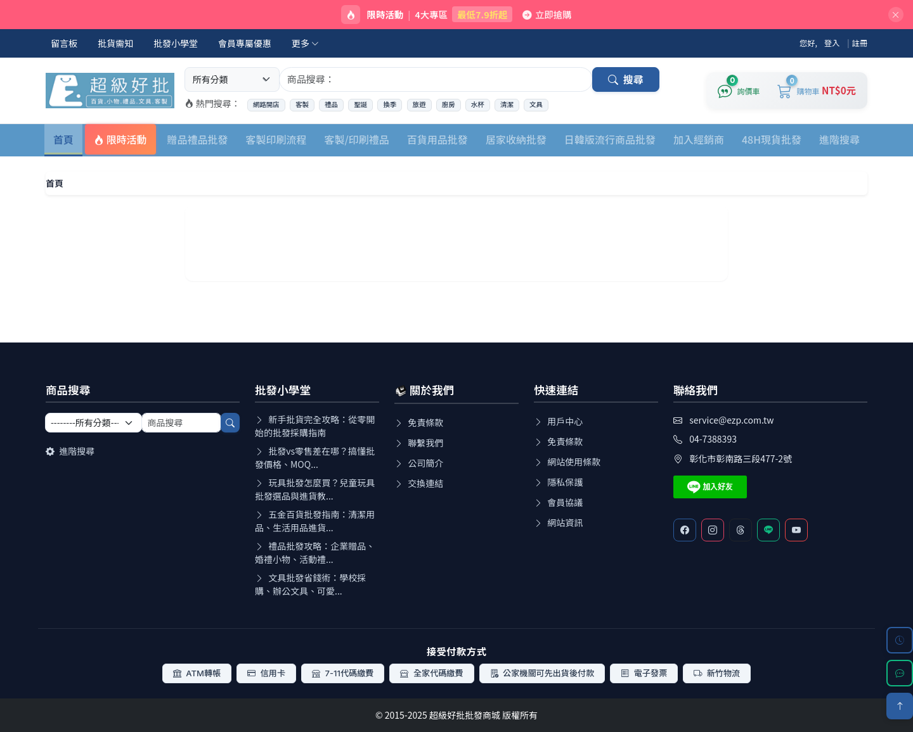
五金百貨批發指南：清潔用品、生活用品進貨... (315, 521)
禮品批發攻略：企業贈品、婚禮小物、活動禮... (315, 552)
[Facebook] (684, 530)
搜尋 (626, 79)
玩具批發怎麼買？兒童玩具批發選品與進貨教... (315, 489)
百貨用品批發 (437, 139)
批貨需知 (115, 43)
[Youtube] (796, 530)
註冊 (860, 43)
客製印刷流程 (276, 139)
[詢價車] (738, 90)
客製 (302, 105)
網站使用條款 (567, 461)
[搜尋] (230, 422)
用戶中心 (558, 421)
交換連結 (418, 483)
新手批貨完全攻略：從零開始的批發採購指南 (315, 426)
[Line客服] (768, 530)
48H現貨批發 (771, 139)
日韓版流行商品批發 (610, 139)
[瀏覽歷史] (899, 640)
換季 (389, 105)
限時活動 (120, 139)
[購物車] (816, 90)
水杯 (477, 105)
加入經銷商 (698, 139)
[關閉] (895, 14)
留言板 (64, 43)
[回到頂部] (899, 706)
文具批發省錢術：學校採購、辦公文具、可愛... (310, 584)
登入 (832, 43)
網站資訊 (558, 522)
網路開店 (266, 105)
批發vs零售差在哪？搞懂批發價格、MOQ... (315, 457)
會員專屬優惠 (244, 43)
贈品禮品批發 (197, 139)
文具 (536, 105)
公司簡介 (418, 463)
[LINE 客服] (899, 673)
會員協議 (558, 502)
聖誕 (360, 105)
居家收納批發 (516, 139)
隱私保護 (558, 482)
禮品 (331, 105)
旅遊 (419, 105)
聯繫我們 (418, 442)
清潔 (507, 105)
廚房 (448, 105)
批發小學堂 (175, 43)
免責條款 (418, 422)
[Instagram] (712, 530)
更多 (305, 43)
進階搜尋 (839, 139)
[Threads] (740, 530)
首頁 (63, 139)
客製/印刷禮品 (357, 139)
